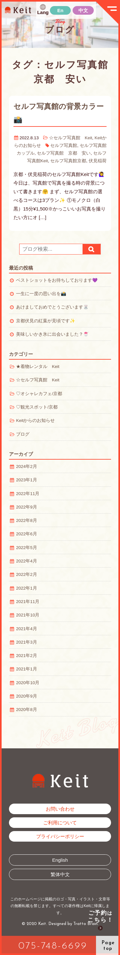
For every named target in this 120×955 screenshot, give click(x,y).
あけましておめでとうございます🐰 (52, 307)
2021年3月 (26, 642)
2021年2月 (26, 655)
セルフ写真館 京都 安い (64, 153)
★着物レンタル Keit (37, 366)
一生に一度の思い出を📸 (41, 293)
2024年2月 (26, 466)
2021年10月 (27, 615)
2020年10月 (27, 682)
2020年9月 (26, 696)
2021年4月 (26, 628)
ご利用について (60, 822)
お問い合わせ (60, 809)
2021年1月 (26, 669)
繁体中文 (60, 874)
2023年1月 (26, 480)
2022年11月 (27, 493)
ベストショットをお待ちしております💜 (57, 280)
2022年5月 (26, 547)
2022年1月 (26, 588)
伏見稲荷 (98, 160)
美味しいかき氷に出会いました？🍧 (52, 334)
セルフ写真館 (63, 145)
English (60, 860)
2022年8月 (26, 520)
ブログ (22, 434)
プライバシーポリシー (60, 836)
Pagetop (108, 946)
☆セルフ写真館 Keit (70, 137)
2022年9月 (26, 507)
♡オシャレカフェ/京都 (39, 393)
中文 (83, 10)
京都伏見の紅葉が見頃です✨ (45, 320)
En (60, 10)
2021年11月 (27, 601)
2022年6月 (26, 533)
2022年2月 (26, 574)
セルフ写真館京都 (68, 160)
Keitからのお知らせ (35, 420)
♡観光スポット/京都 (37, 407)
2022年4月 (26, 561)
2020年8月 (26, 709)
